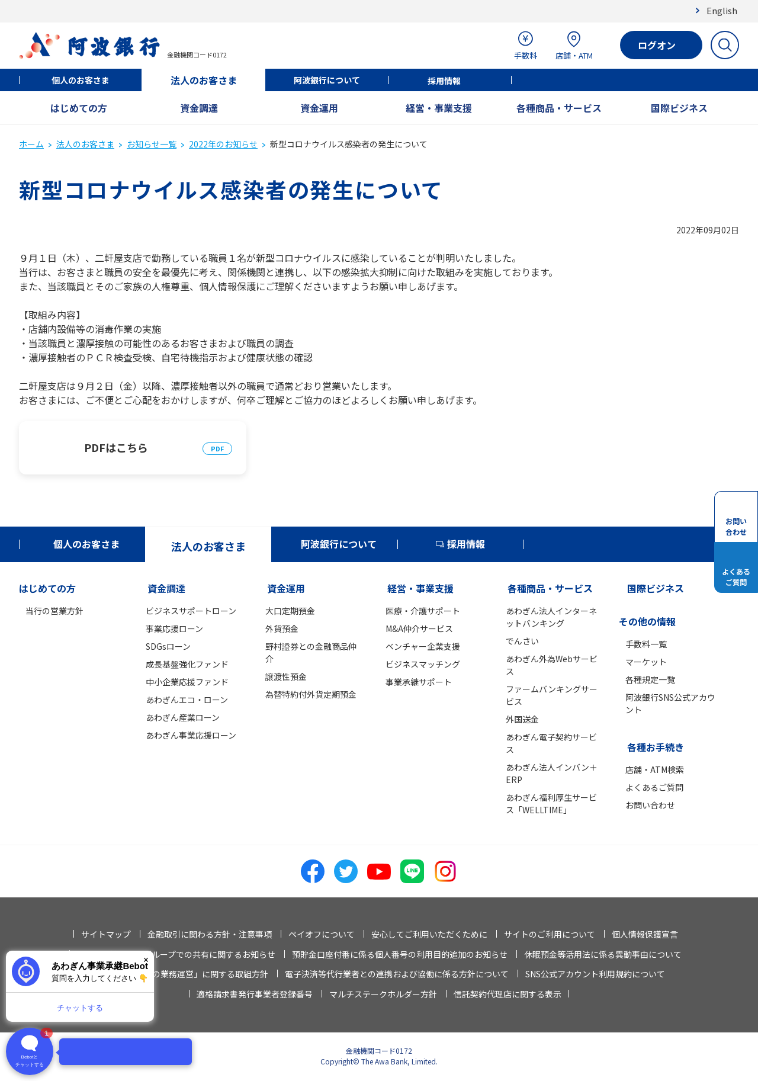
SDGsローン (168, 646)
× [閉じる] (146, 960)
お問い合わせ (650, 805)
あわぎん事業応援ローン (191, 735)
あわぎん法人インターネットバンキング (551, 617)
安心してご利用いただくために (429, 934)
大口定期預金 (290, 611)
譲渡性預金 (286, 676)
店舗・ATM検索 (654, 769)
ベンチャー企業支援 (423, 646)
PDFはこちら (116, 447)
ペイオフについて (321, 934)
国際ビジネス (679, 108)
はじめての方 (78, 108)
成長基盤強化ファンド (187, 664)
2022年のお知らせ (223, 144)
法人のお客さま (204, 80)
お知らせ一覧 (151, 144)
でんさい (522, 641)
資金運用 (319, 108)
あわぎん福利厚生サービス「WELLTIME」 (551, 803)
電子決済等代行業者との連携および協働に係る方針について (397, 974)
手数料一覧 (646, 644)
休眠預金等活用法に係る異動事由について (603, 954)
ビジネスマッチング (423, 664)
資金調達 (199, 108)
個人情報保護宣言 (645, 934)
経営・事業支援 (439, 108)
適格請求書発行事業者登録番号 (255, 994)
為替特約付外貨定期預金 (310, 694)
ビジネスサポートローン (191, 611)
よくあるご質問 (654, 787)
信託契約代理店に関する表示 (507, 994)
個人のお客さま (81, 80)
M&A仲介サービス (419, 628)
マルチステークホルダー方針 (383, 994)
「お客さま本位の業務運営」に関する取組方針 (181, 974)
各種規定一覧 (650, 679)
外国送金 (522, 719)
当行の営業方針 (54, 611)
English (721, 10)
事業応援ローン (174, 628)
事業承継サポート (419, 682)
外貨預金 (281, 628)
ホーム (31, 144)
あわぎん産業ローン (183, 717)
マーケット (646, 662)
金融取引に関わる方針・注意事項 (209, 934)
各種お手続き (655, 747)
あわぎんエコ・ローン (187, 699)
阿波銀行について (327, 80)
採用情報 (444, 80)
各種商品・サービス (559, 108)
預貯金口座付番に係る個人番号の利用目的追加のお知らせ (400, 954)
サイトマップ (106, 934)
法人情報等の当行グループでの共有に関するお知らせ (176, 954)
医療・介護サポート (423, 611)
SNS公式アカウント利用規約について (595, 974)
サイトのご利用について (549, 934)
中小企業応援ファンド (187, 682)
